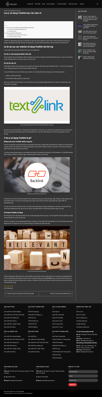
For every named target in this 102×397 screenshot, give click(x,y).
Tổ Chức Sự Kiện (62, 4)
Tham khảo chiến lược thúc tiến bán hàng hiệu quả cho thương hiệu (89, 45)
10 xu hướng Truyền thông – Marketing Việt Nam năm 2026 (90, 26)
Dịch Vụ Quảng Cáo (81, 318)
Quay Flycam (55, 311)
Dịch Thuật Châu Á (19, 393)
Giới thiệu (37, 4)
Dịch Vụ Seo (7, 10)
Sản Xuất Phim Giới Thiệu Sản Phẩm (14, 315)
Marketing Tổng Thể (15, 10)
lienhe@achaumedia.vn (87, 340)
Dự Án (43, 4)
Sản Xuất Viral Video (9, 327)
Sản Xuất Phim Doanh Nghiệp (12, 311)
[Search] (97, 4)
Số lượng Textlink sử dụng (15, 36)
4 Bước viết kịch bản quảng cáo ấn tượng (88, 57)
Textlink (6, 40)
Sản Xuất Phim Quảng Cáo (11, 318)
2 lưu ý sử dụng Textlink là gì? (13, 33)
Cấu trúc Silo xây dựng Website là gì (61, 293)
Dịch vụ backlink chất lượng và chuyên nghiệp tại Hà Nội (89, 51)
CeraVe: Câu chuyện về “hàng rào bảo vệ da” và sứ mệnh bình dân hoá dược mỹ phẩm (90, 19)
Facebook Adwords (81, 321)
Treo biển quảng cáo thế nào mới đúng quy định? (90, 32)
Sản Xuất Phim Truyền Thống (12, 324)
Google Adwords (81, 324)
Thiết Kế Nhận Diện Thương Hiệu (61, 352)
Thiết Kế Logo (32, 318)
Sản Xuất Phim (32, 336)
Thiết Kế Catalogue (33, 311)
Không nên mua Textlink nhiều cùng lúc (18, 34)
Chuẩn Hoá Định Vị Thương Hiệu (61, 339)
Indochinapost (28, 393)
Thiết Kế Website (33, 327)
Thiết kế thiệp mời (33, 321)
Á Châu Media (20, 391)
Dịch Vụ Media (51, 4)
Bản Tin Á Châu (73, 4)
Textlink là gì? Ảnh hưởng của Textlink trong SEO (19, 293)
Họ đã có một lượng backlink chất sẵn (17, 29)
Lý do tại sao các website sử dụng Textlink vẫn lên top (20, 27)
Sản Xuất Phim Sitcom (10, 321)
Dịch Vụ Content (80, 315)
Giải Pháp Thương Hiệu (58, 336)
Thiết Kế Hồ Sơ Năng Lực (35, 315)
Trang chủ (30, 4)
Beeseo (12, 393)
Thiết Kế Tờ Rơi (32, 324)
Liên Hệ (82, 4)
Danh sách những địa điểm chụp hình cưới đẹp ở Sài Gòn (90, 38)
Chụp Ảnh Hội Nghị (57, 318)
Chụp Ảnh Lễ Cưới (57, 321)
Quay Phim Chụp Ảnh (58, 315)
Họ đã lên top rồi (12, 31)
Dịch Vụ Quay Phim (57, 324)
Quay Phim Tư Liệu (57, 327)
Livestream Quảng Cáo (82, 327)
